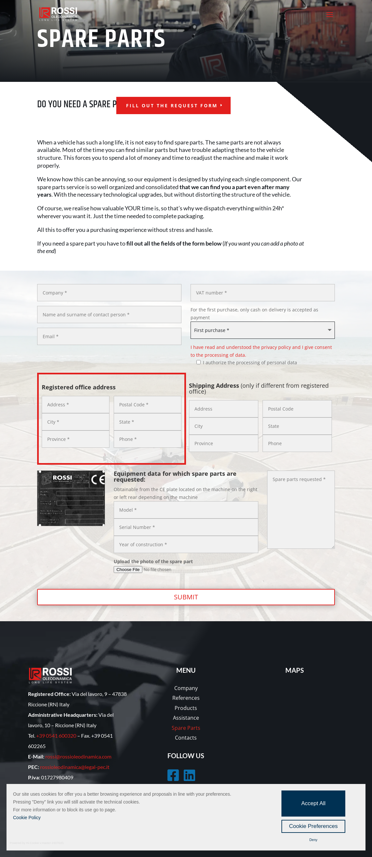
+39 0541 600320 (56, 735)
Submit (186, 597)
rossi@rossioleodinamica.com (78, 756)
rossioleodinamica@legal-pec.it (74, 767)
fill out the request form (172, 105)
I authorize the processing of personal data (244, 362)
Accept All (313, 803)
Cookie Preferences (313, 826)
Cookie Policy (27, 817)
